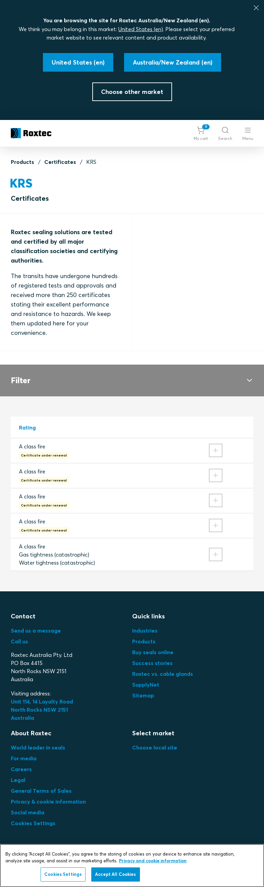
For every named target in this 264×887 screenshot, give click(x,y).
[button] (201, 133)
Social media (27, 812)
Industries (145, 630)
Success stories (152, 663)
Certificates (60, 161)
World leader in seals (38, 747)
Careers (21, 769)
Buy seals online (152, 652)
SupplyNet (145, 684)
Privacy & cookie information (48, 801)
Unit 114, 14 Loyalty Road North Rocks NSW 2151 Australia (42, 709)
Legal (18, 780)
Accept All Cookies (115, 874)
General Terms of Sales (41, 790)
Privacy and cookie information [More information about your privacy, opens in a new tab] (153, 860)
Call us (19, 641)
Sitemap (143, 695)
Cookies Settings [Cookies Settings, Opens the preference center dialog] (63, 874)
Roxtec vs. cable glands (162, 673)
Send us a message (36, 630)
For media (24, 758)
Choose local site (154, 747)
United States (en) (140, 29)
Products (22, 161)
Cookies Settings (33, 823)
